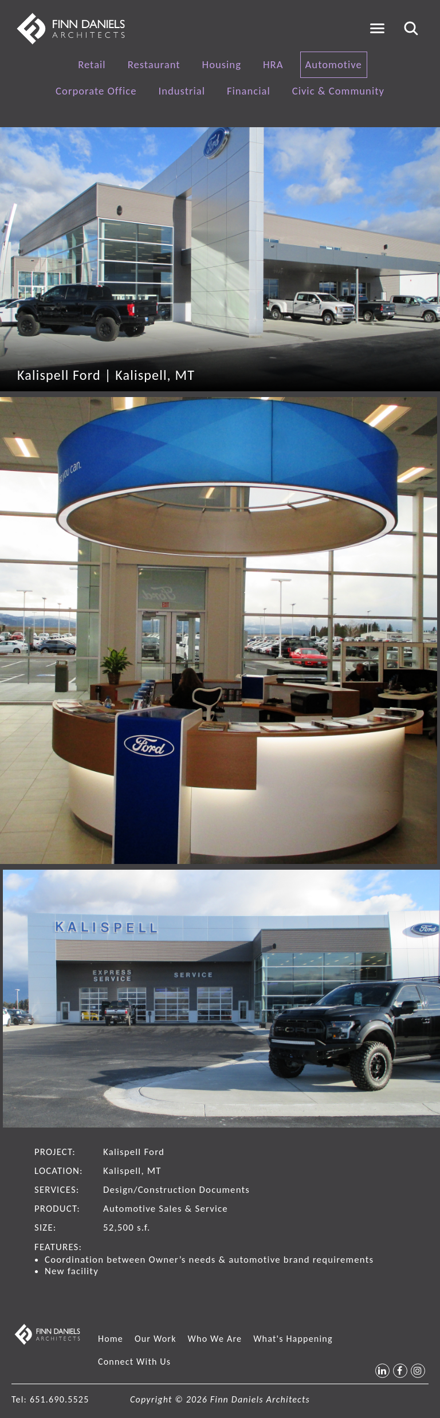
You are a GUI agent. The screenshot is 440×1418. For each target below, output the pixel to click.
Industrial (181, 90)
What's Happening (293, 1338)
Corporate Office (96, 90)
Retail (92, 64)
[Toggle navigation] (377, 28)
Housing (221, 64)
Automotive (333, 64)
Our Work (155, 1338)
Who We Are (215, 1338)
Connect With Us (134, 1361)
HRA (273, 64)
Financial (248, 90)
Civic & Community (338, 90)
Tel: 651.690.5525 (50, 1399)
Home (110, 1338)
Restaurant (154, 64)
